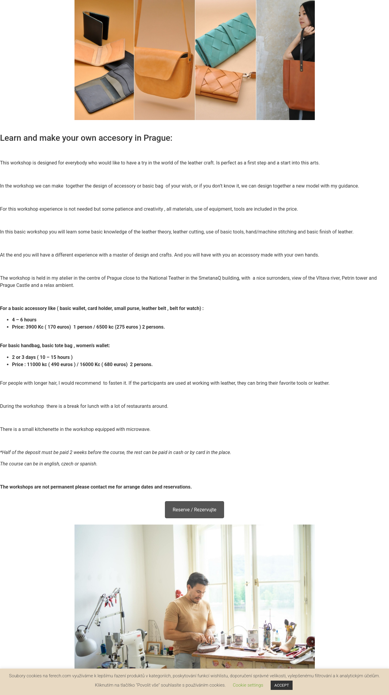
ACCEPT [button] (281, 685)
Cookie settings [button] (248, 685)
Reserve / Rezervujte (195, 510)
